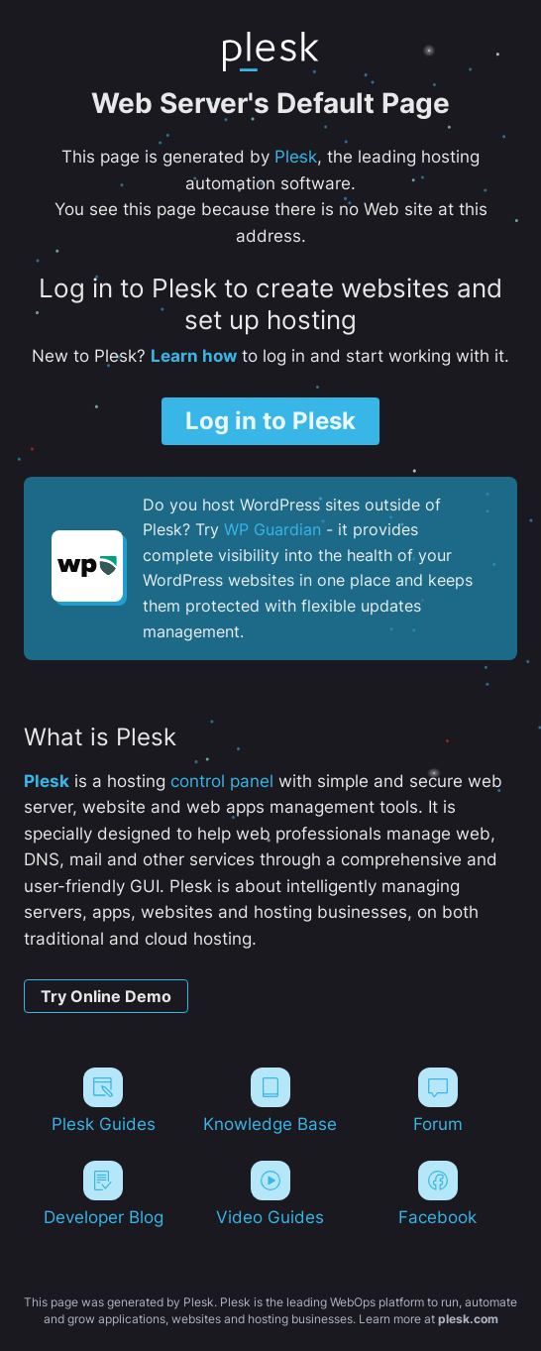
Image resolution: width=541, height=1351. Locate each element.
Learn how (194, 356)
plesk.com (468, 1318)
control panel (221, 781)
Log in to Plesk (270, 420)
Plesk (295, 157)
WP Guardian (272, 529)
